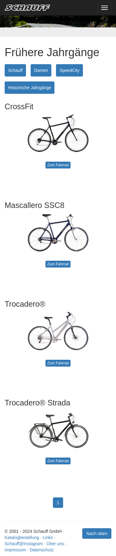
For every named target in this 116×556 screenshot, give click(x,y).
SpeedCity (69, 70)
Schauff (15, 70)
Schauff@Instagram (24, 543)
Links (48, 537)
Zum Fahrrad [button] (58, 165)
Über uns (55, 543)
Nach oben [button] (96, 533)
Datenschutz (42, 549)
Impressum (15, 549)
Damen (41, 70)
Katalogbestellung (22, 537)
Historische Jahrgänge (29, 87)
